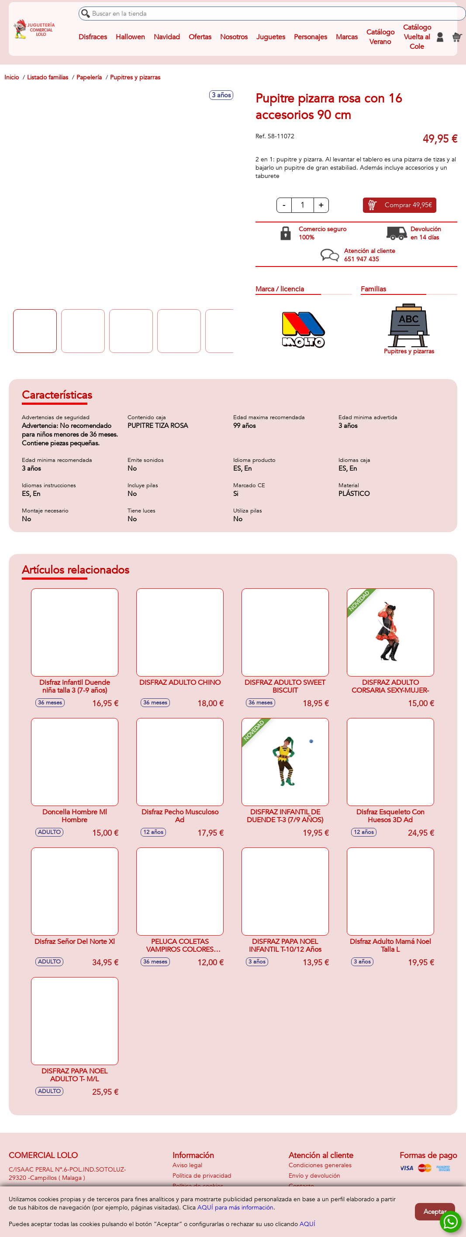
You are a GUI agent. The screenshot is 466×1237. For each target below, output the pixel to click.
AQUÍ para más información (235, 1207)
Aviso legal (187, 1165)
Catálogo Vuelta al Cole (417, 37)
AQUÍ (307, 1224)
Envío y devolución (314, 1176)
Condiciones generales (320, 1165)
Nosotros (234, 37)
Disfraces (93, 37)
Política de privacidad (202, 1176)
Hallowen (130, 37)
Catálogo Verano (380, 37)
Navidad (167, 37)
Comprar (408, 205)
